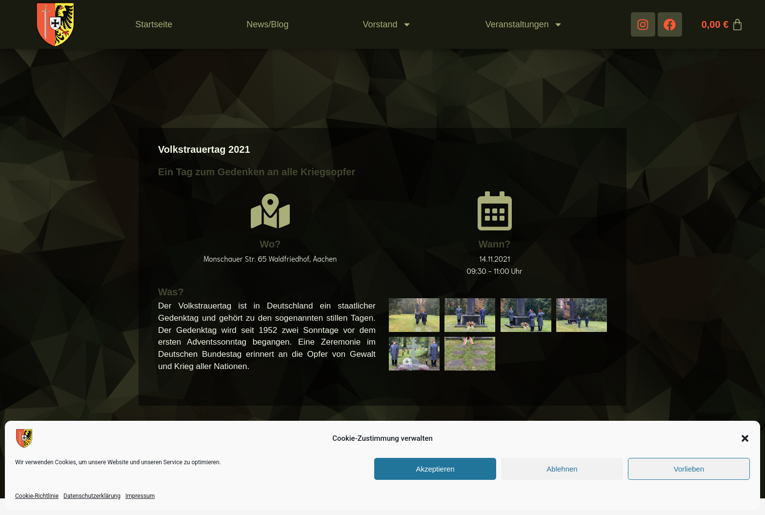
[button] (745, 438)
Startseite (153, 24)
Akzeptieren (435, 469)
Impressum (140, 496)
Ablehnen (561, 469)
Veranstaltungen (524, 24)
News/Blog (267, 24)
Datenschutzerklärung (92, 496)
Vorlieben (689, 469)
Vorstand (387, 24)
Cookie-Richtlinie (37, 496)
